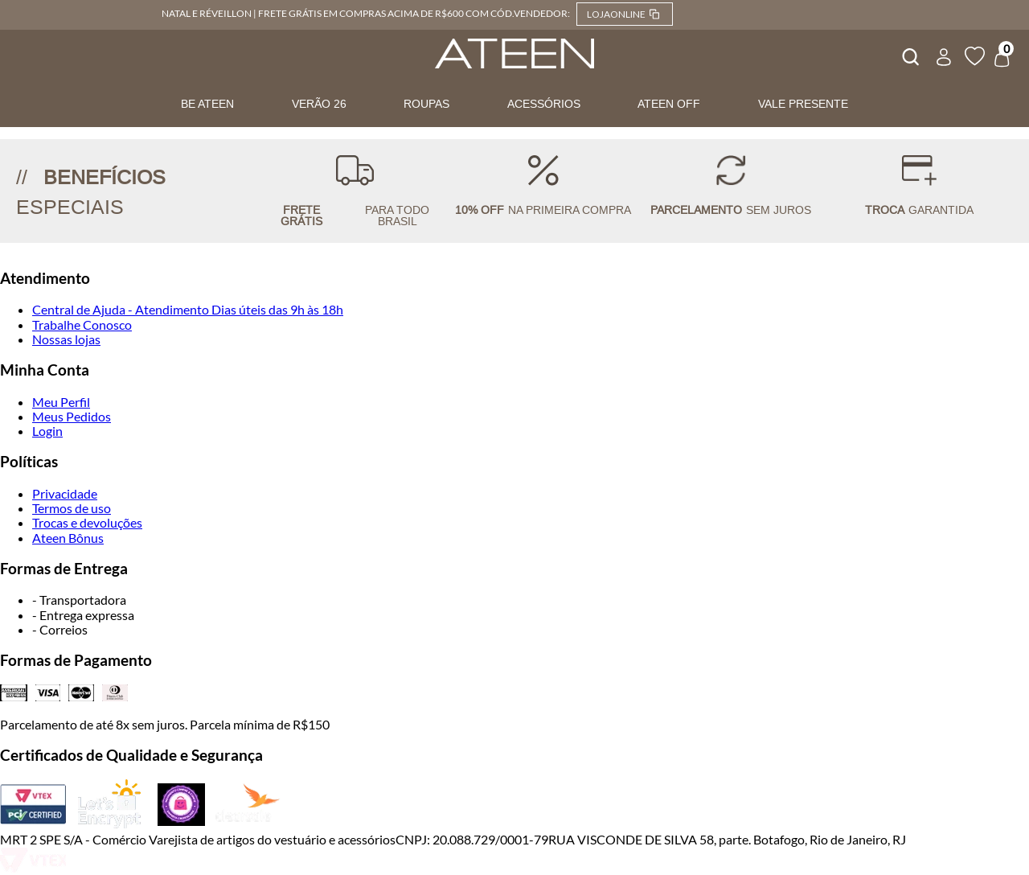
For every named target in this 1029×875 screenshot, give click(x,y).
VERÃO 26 (319, 103)
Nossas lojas (66, 339)
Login (47, 430)
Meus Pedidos (71, 416)
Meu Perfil (61, 401)
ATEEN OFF (668, 103)
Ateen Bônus (68, 537)
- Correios (60, 629)
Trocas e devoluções (87, 522)
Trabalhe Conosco (82, 324)
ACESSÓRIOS (543, 103)
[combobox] (909, 54)
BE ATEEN (207, 103)
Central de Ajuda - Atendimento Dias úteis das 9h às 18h (187, 309)
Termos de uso (71, 508)
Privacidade (64, 493)
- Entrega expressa (83, 614)
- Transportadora (79, 599)
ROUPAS (426, 103)
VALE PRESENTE (803, 103)
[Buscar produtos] (909, 54)
